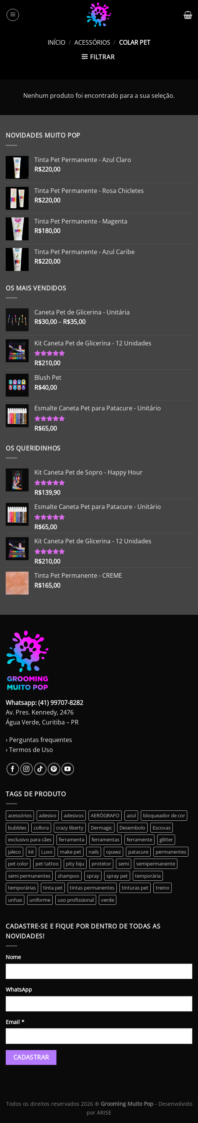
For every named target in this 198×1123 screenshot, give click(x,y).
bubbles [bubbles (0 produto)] (17, 827)
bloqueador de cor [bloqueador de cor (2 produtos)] (164, 815)
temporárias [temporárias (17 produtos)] (22, 887)
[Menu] (12, 15)
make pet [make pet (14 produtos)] (70, 851)
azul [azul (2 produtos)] (131, 815)
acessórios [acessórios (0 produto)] (20, 815)
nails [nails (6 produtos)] (94, 851)
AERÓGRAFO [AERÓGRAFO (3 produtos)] (105, 815)
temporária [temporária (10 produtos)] (148, 875)
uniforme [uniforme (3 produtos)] (39, 899)
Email (15, 1022)
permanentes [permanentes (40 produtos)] (171, 851)
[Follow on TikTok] (40, 769)
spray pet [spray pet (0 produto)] (117, 875)
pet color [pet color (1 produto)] (18, 863)
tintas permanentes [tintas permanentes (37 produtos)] (92, 887)
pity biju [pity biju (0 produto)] (75, 863)
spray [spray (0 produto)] (93, 875)
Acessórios (92, 42)
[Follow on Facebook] (12, 769)
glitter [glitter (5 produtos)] (166, 839)
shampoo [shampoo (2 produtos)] (68, 875)
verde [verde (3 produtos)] (107, 899)
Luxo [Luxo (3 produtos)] (47, 851)
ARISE (104, 1112)
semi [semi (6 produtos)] (123, 863)
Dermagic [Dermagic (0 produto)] (101, 827)
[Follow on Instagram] (26, 769)
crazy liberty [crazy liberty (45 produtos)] (70, 827)
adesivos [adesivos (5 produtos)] (74, 815)
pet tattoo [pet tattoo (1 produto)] (47, 863)
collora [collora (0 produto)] (41, 827)
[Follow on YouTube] (67, 769)
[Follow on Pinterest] (54, 769)
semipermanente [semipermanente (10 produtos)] (155, 863)
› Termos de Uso (29, 749)
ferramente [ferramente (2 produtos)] (139, 839)
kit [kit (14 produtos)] (31, 851)
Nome (13, 957)
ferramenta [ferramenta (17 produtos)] (71, 839)
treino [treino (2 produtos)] (162, 887)
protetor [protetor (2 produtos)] (101, 863)
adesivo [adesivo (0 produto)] (47, 815)
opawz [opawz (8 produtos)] (113, 851)
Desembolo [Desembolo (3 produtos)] (132, 827)
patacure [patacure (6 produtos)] (138, 851)
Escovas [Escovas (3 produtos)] (162, 827)
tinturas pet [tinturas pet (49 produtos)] (135, 887)
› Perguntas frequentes (39, 740)
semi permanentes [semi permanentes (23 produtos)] (29, 875)
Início (56, 42)
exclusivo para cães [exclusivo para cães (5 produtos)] (30, 839)
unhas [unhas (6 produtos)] (15, 899)
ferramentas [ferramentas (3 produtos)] (105, 839)
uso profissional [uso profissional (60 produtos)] (76, 899)
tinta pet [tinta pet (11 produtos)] (53, 887)
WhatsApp (19, 989)
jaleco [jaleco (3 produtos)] (14, 851)
